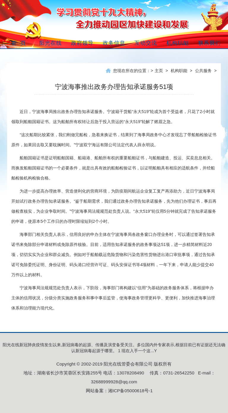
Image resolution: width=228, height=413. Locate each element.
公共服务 (203, 70)
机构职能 (179, 70)
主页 (159, 70)
